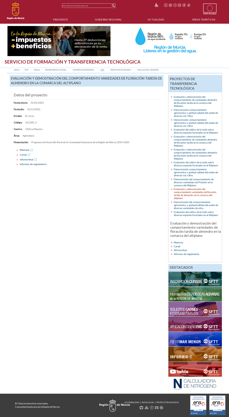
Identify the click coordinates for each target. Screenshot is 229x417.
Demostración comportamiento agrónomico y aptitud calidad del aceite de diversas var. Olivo (196, 112)
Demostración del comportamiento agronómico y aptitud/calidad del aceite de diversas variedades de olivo (196, 205)
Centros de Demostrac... (84, 70)
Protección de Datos (167, 402)
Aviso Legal (148, 402)
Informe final (29, 159)
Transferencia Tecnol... (56, 70)
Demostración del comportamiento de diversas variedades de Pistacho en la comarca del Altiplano (194, 182)
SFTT (27, 70)
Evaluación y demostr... (148, 70)
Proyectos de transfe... (121, 70)
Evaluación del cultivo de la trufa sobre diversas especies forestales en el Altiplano (196, 131)
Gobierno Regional (108, 19)
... (103, 70)
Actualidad (156, 19)
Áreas (37, 70)
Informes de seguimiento (33, 164)
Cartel (25, 154)
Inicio (16, 70)
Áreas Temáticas (203, 19)
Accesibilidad (132, 402)
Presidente (60, 19)
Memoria (27, 149)
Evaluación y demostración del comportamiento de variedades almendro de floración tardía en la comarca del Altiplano (195, 101)
